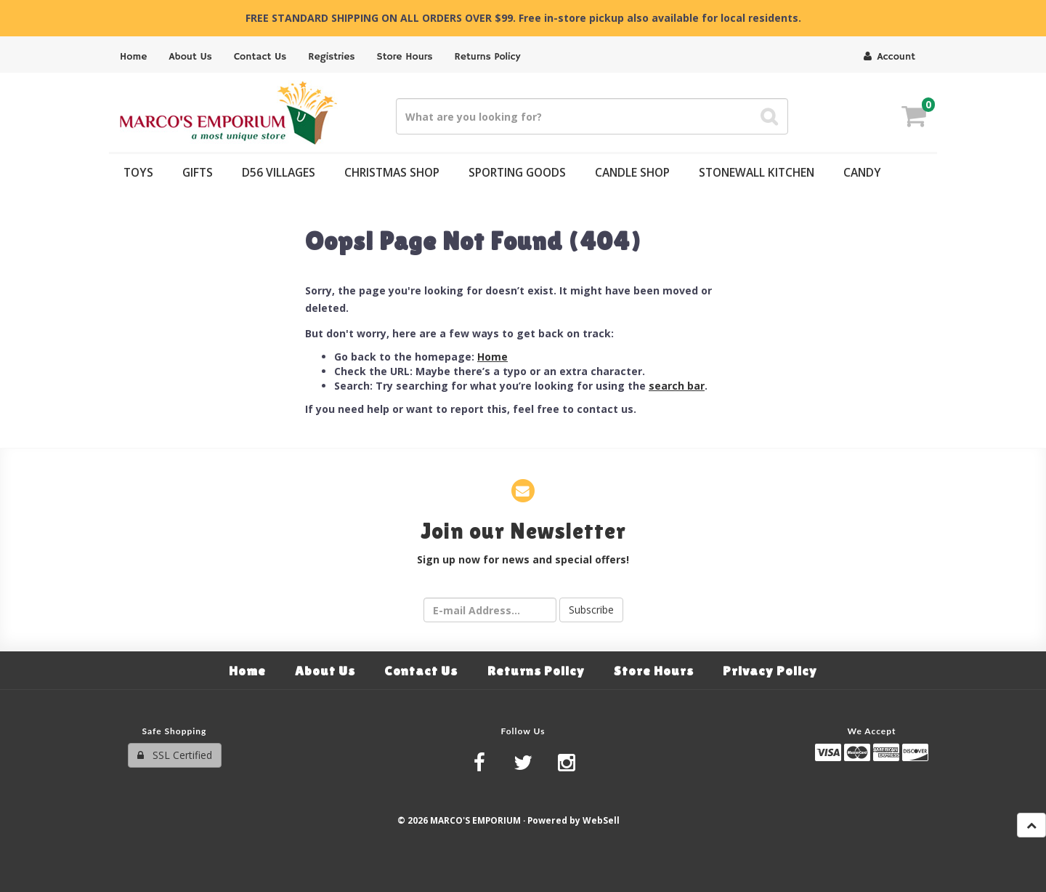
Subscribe (591, 609)
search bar (677, 386)
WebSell (601, 820)
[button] (913, 118)
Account (889, 56)
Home (492, 356)
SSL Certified (174, 755)
